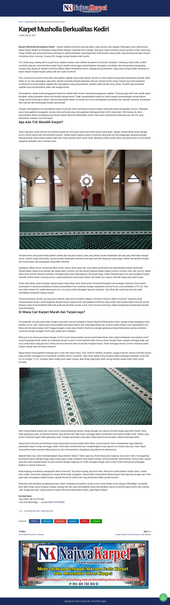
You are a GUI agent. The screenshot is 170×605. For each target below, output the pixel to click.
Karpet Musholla (31, 22)
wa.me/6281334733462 (53, 502)
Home (21, 22)
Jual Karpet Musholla (32, 511)
